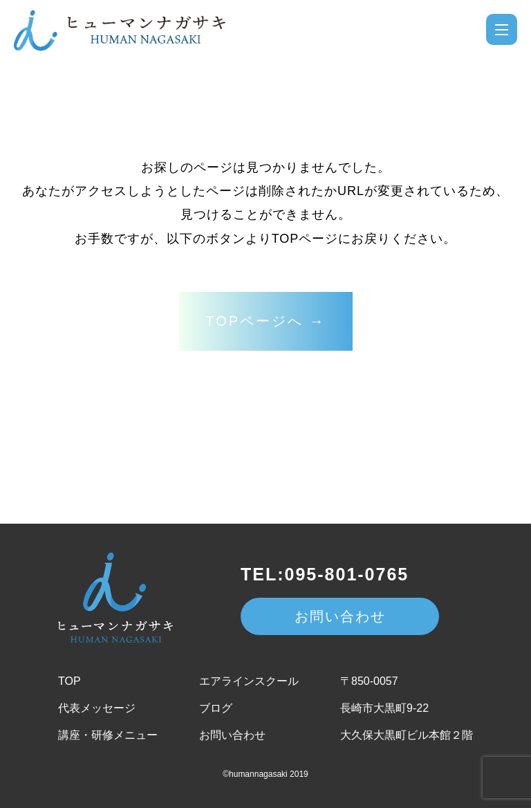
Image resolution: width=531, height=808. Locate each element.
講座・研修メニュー (108, 735)
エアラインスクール (249, 681)
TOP (69, 681)
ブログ (215, 708)
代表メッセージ (97, 708)
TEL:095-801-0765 (325, 574)
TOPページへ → (265, 321)
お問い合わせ (340, 616)
